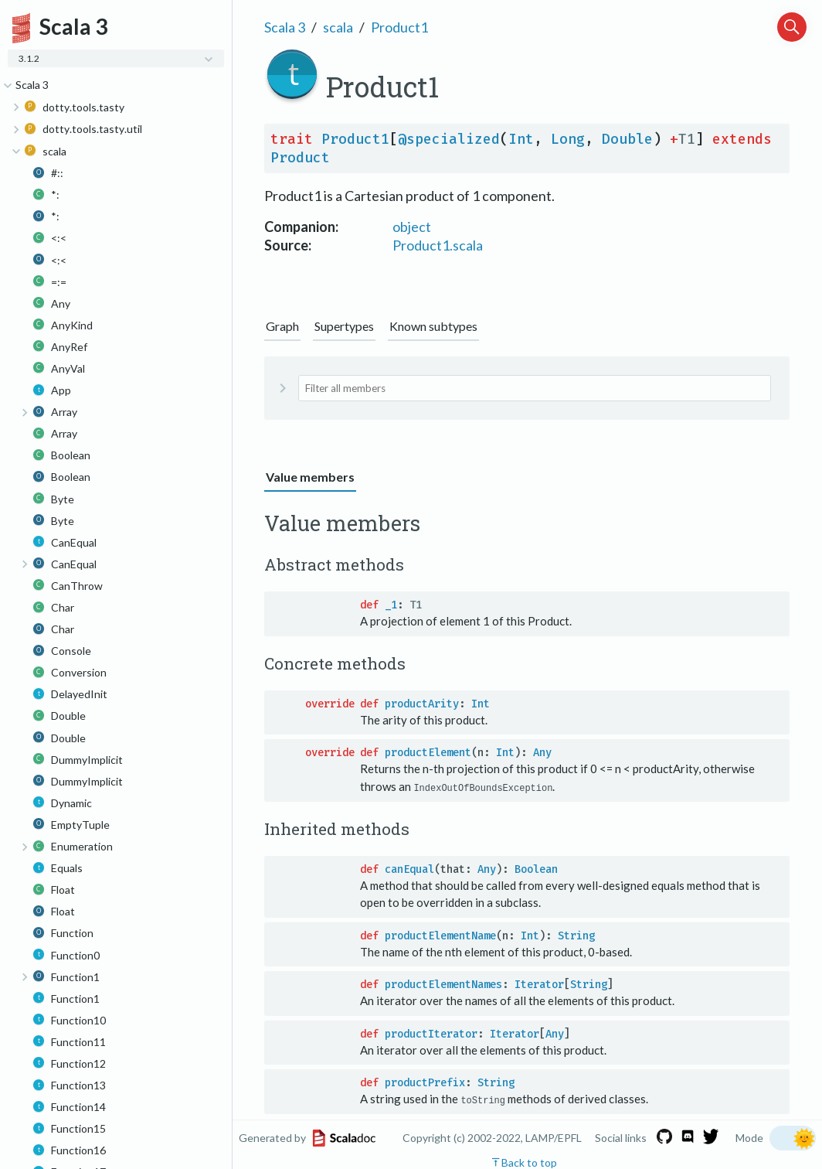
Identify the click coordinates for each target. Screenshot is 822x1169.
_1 (391, 605)
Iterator (539, 984)
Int (521, 139)
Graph (282, 326)
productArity (422, 704)
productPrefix (425, 1082)
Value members (310, 476)
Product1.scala (437, 245)
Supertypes (344, 326)
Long (568, 139)
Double (627, 139)
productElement (428, 752)
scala (338, 27)
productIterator (431, 1033)
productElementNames (443, 984)
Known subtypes (433, 326)
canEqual (409, 868)
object (411, 226)
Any (542, 752)
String (576, 935)
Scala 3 (284, 27)
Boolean (536, 868)
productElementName (440, 935)
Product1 (399, 27)
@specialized (449, 139)
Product (300, 157)
